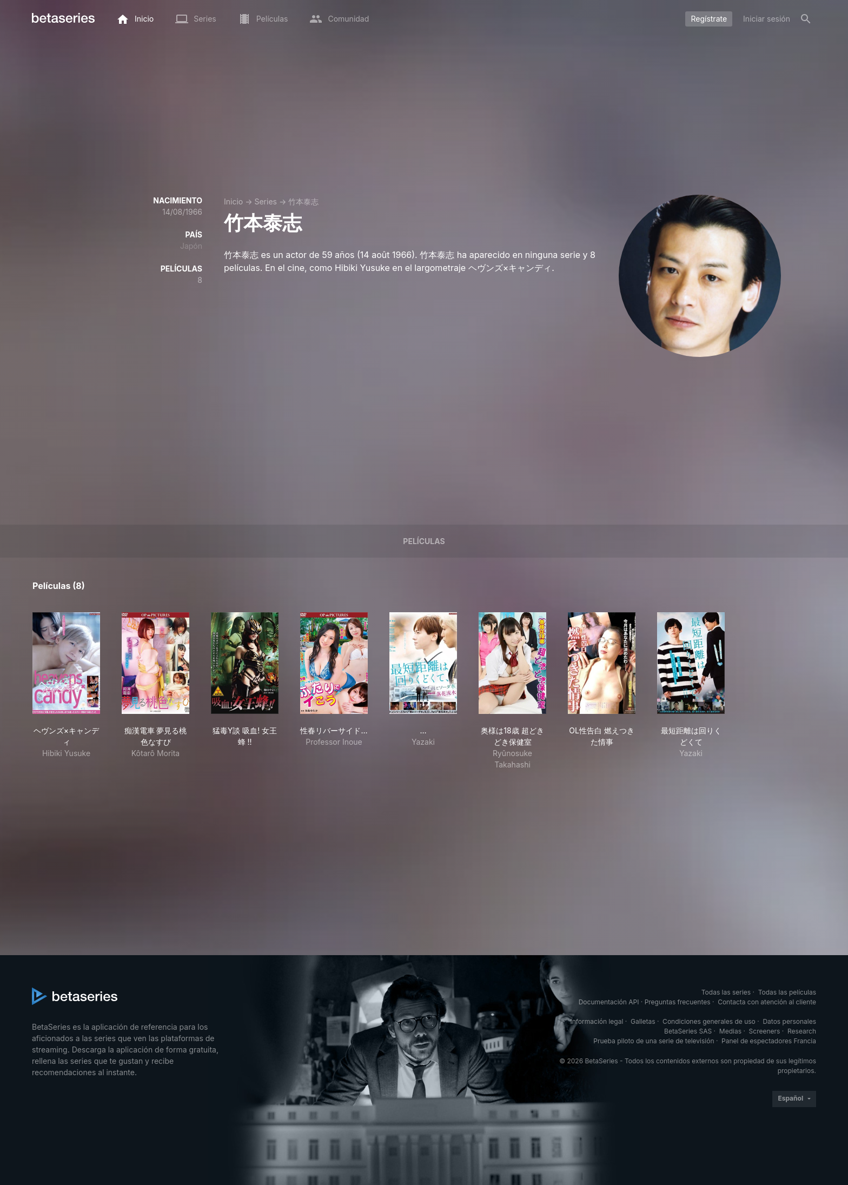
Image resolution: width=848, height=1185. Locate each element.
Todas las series (726, 992)
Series (265, 201)
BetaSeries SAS (688, 1031)
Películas (424, 541)
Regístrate (709, 18)
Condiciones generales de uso (709, 1021)
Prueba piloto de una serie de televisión (653, 1041)
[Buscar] (806, 18)
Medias (730, 1031)
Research (801, 1031)
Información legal (596, 1021)
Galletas (643, 1021)
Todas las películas (787, 992)
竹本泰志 (303, 201)
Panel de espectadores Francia (768, 1041)
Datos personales (789, 1021)
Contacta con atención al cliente (767, 1002)
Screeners (764, 1031)
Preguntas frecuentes (678, 1002)
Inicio (233, 201)
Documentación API (609, 1002)
